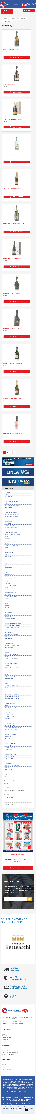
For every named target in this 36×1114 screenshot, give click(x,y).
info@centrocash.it (17, 1023)
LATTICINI (7, 787)
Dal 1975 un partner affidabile (17, 978)
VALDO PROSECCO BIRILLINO (12, 189)
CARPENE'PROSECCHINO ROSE (12, 433)
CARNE (6, 784)
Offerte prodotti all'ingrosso (10, 1052)
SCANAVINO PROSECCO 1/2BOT (13, 398)
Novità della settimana (8, 1054)
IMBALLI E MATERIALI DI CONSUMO (14, 790)
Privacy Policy (5, 1039)
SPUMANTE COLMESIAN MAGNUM (14, 224)
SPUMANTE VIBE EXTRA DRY (12, 293)
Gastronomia (5, 1066)
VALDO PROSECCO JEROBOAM (12, 119)
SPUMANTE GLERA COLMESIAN (12, 328)
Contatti (4, 1036)
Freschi (4, 1064)
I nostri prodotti (5, 11)
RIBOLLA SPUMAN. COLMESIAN (12, 363)
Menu (27, 10)
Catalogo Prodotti (7, 1051)
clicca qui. (18, 1110)
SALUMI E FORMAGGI (10, 780)
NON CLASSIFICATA (9, 804)
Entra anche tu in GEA (8, 1037)
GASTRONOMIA (8, 797)
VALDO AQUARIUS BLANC (11, 154)
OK (26, 1110)
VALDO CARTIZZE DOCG (10, 84)
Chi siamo (4, 1034)
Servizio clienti (12, 996)
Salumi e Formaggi (7, 1069)
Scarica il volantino (18, 868)
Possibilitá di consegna (14, 969)
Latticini (4, 1071)
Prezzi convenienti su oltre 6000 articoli (18, 987)
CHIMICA (6, 794)
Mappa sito (5, 1041)
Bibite (3, 1067)
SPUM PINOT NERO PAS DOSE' (12, 258)
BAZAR (6, 800)
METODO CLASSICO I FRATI (11, 49)
